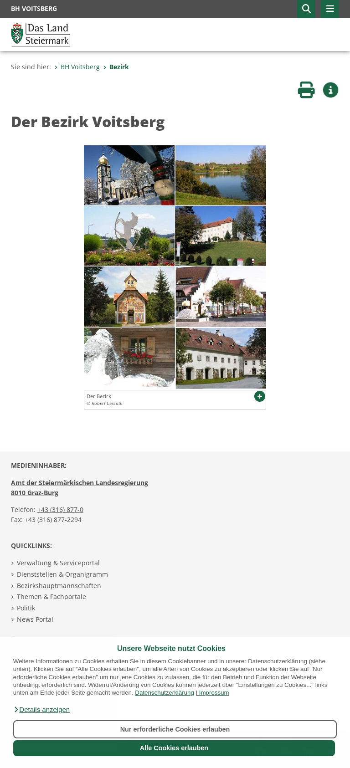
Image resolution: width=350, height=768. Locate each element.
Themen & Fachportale (51, 596)
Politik (26, 608)
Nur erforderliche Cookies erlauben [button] (175, 729)
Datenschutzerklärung (164, 692)
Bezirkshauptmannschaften (59, 585)
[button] (41, 709)
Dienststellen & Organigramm (62, 574)
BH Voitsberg (77, 66)
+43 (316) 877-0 (60, 509)
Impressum (214, 692)
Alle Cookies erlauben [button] (174, 748)
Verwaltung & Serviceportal (58, 562)
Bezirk (116, 66)
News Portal (35, 619)
